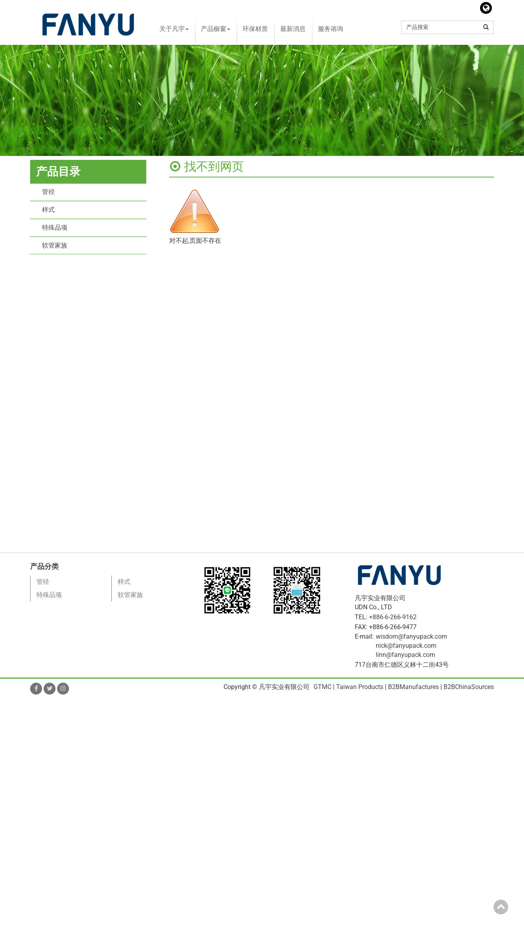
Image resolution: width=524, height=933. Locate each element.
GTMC (322, 687)
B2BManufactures (413, 687)
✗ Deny (10, 729)
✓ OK (225, 928)
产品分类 (44, 566)
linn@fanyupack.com (405, 654)
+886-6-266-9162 (393, 617)
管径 (48, 192)
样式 (48, 209)
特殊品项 (54, 227)
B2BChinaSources (469, 687)
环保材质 (255, 29)
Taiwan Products (359, 687)
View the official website (70, 784)
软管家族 (54, 245)
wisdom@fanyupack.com (411, 636)
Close (7, 702)
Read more (18, 784)
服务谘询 (330, 29)
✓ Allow (11, 720)
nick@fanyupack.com (406, 645)
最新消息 (293, 29)
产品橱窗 (215, 29)
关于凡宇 (174, 29)
